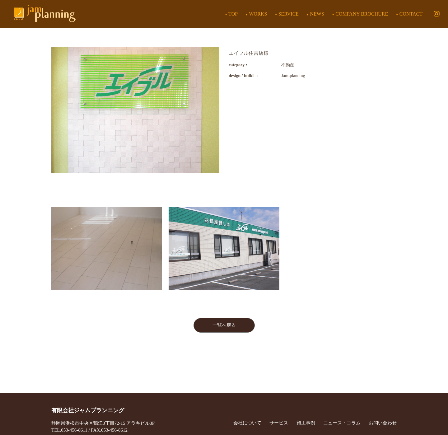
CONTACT (410, 13)
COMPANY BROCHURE (361, 13)
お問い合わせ (383, 422)
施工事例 (305, 422)
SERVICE (288, 13)
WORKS (258, 13)
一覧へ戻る (224, 325)
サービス (278, 422)
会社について (247, 422)
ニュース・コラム (342, 422)
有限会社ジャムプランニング (87, 410)
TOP (233, 13)
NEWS (317, 13)
